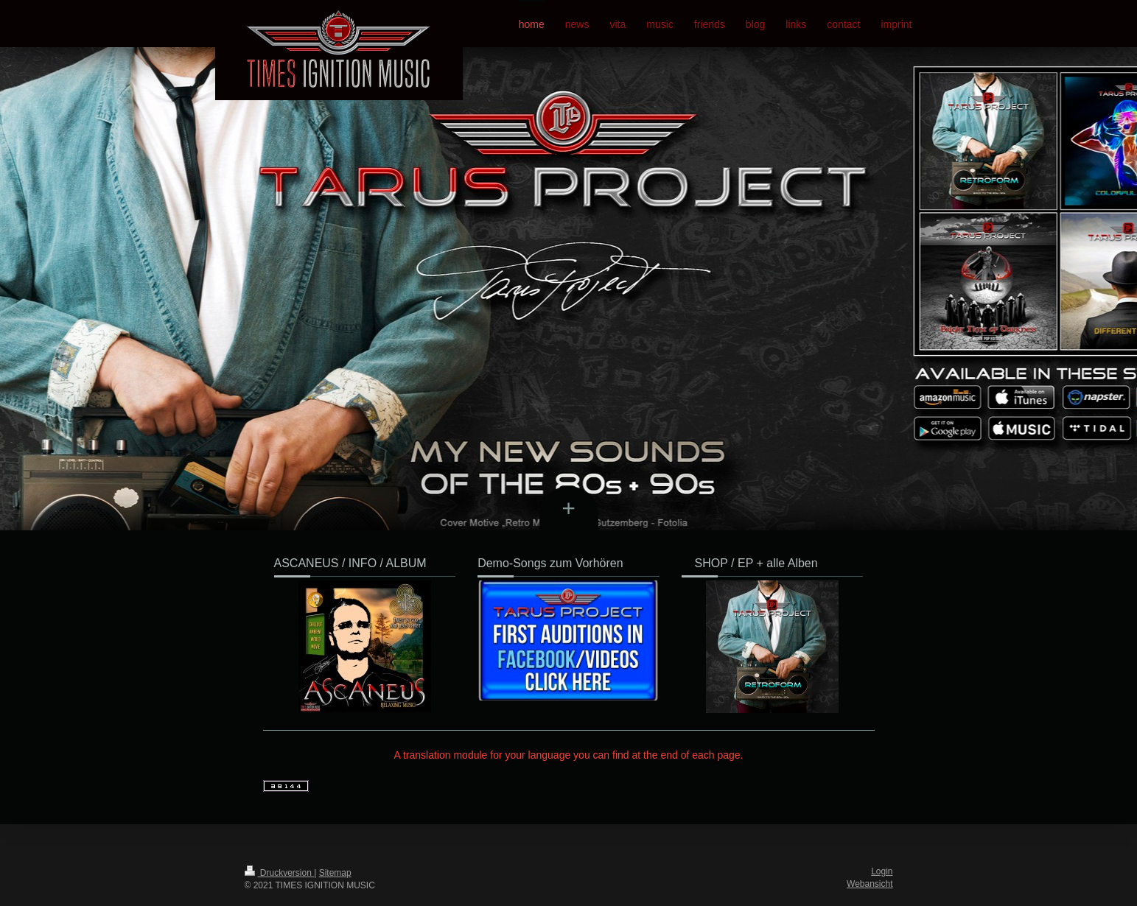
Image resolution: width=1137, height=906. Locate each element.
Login (881, 871)
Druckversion (280, 873)
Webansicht (869, 884)
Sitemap (335, 873)
